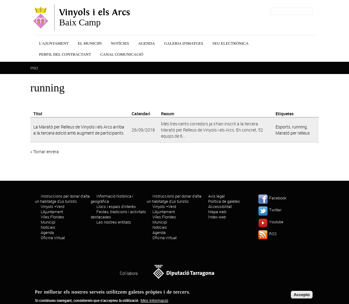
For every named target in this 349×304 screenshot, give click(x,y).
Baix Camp (94, 17)
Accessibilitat (220, 206)
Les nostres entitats (113, 222)
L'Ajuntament (54, 43)
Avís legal (216, 196)
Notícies (120, 43)
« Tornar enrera (44, 151)
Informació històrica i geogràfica (112, 198)
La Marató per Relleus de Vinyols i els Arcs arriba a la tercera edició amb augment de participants (78, 130)
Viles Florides (52, 217)
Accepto (302, 295)
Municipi (48, 222)
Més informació (154, 301)
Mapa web (217, 211)
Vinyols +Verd (52, 206)
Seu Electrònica (230, 43)
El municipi (90, 43)
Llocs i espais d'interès (116, 206)
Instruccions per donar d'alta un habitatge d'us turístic (62, 198)
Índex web (217, 217)
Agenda (146, 43)
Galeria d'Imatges (183, 43)
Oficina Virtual (53, 237)
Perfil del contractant (65, 54)
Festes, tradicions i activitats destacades (118, 214)
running (299, 127)
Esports (283, 127)
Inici (34, 68)
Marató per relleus (293, 133)
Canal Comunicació (121, 54)
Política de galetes (224, 201)
